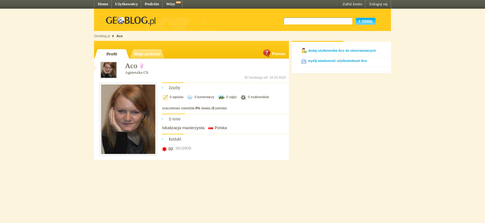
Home (103, 4)
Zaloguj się (378, 4)
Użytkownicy (126, 4)
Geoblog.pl (102, 36)
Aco (119, 36)
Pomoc (274, 53)
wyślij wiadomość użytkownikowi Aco (337, 61)
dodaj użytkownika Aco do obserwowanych (342, 50)
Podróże (152, 4)
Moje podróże (147, 54)
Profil (111, 54)
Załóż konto (352, 4)
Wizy (170, 4)
